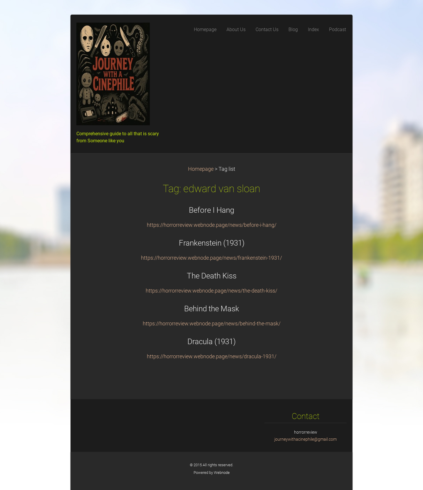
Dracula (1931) (211, 341)
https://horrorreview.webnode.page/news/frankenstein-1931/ (211, 258)
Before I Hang (211, 210)
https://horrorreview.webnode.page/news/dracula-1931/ (211, 356)
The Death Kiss (211, 275)
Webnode (222, 472)
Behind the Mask (211, 308)
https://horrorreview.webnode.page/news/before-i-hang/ (211, 225)
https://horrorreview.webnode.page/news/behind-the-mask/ (212, 324)
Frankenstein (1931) (211, 243)
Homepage (201, 169)
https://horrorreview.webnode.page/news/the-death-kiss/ (211, 291)
